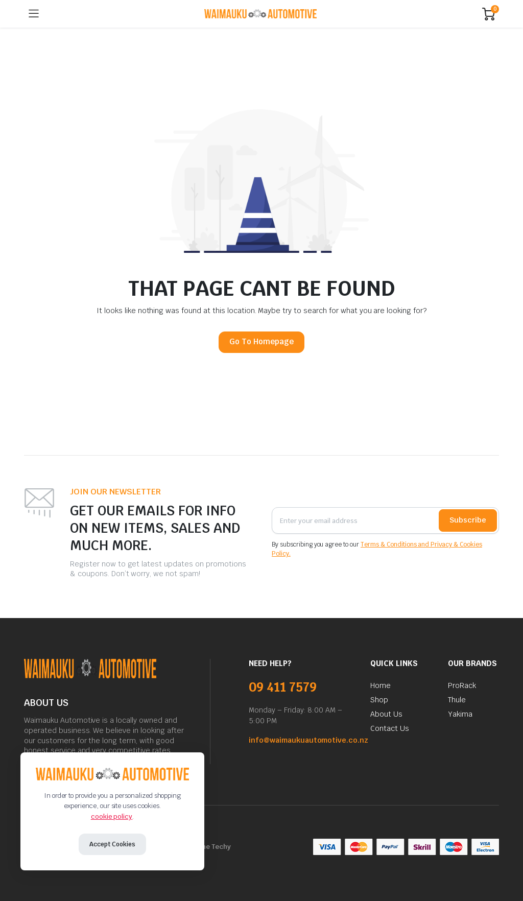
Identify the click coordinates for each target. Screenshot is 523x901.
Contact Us (389, 728)
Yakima (460, 714)
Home (380, 685)
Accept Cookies (112, 844)
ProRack (462, 685)
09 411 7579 (283, 687)
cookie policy (112, 816)
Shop (379, 699)
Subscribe (467, 520)
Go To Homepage (261, 341)
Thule (457, 699)
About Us (386, 714)
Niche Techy (211, 846)
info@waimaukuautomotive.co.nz (308, 740)
